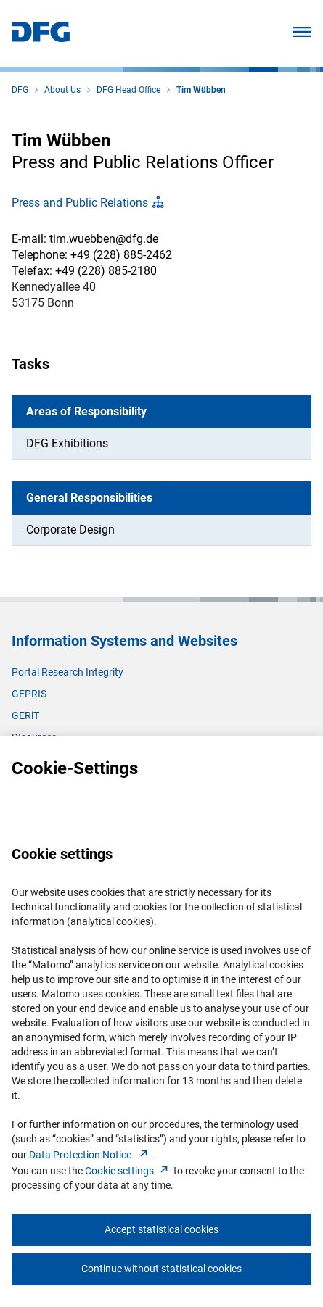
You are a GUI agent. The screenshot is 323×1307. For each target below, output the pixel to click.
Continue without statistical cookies (161, 1268)
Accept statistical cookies (161, 1229)
